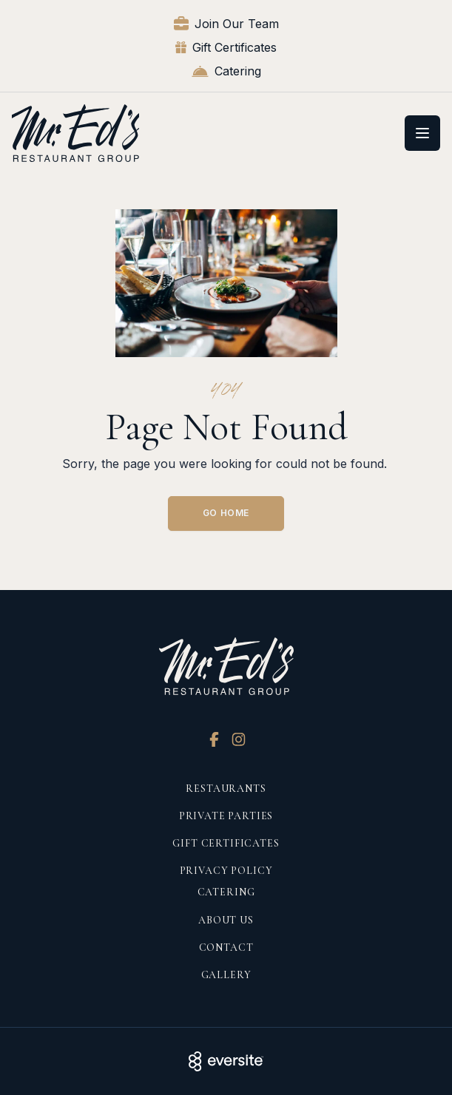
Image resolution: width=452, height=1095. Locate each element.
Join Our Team (226, 23)
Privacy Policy (226, 870)
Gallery (226, 975)
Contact (226, 947)
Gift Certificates (226, 47)
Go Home (226, 512)
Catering (226, 71)
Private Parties (226, 816)
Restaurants (226, 788)
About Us (226, 920)
